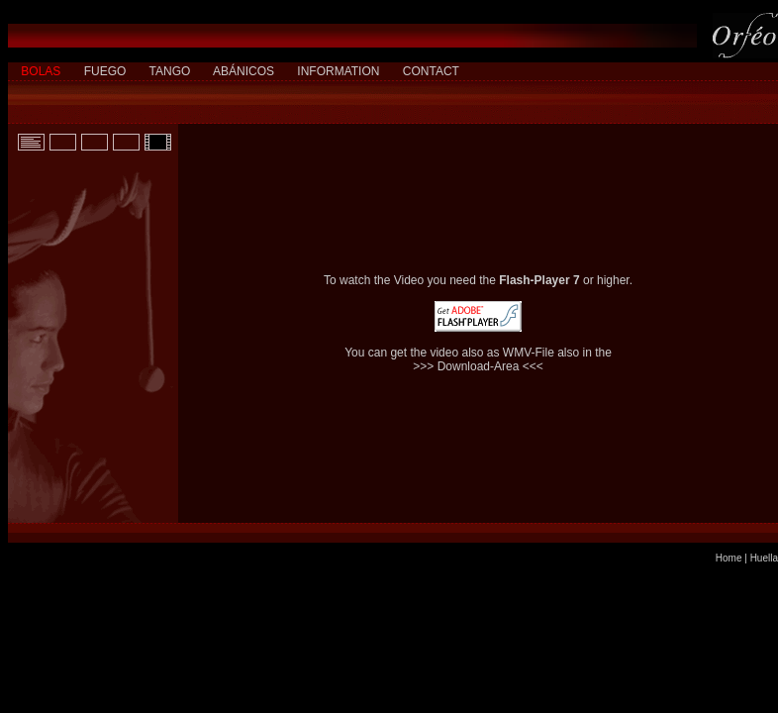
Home (729, 558)
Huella (764, 558)
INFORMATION (338, 71)
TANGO (170, 71)
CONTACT (431, 71)
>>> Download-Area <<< (477, 366)
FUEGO (105, 71)
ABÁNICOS (243, 71)
